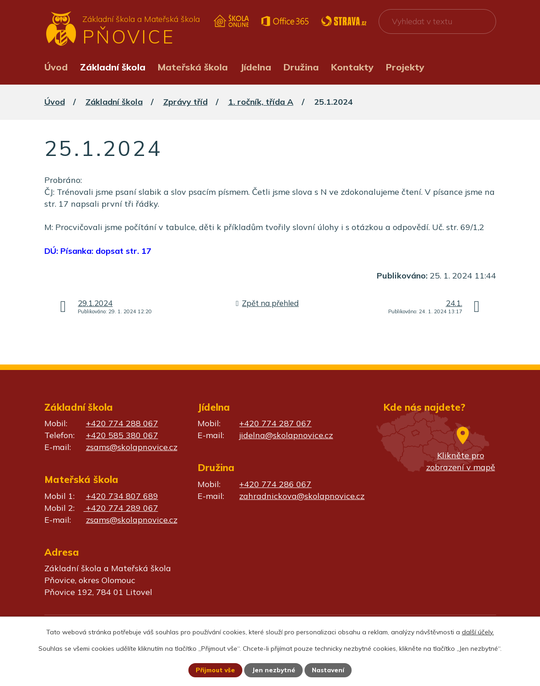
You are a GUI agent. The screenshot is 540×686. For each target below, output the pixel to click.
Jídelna (255, 67)
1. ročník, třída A (261, 101)
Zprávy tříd (185, 101)
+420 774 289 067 (121, 508)
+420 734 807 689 (122, 496)
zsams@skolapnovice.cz (131, 447)
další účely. (478, 631)
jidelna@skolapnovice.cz (286, 435)
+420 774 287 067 (275, 423)
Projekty (405, 67)
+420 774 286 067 (275, 484)
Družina (301, 67)
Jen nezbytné (274, 670)
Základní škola (112, 67)
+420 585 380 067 (122, 435)
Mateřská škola (193, 67)
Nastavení (329, 670)
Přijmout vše (214, 670)
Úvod (56, 67)
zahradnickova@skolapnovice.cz (301, 496)
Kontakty (352, 67)
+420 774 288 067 (122, 423)
